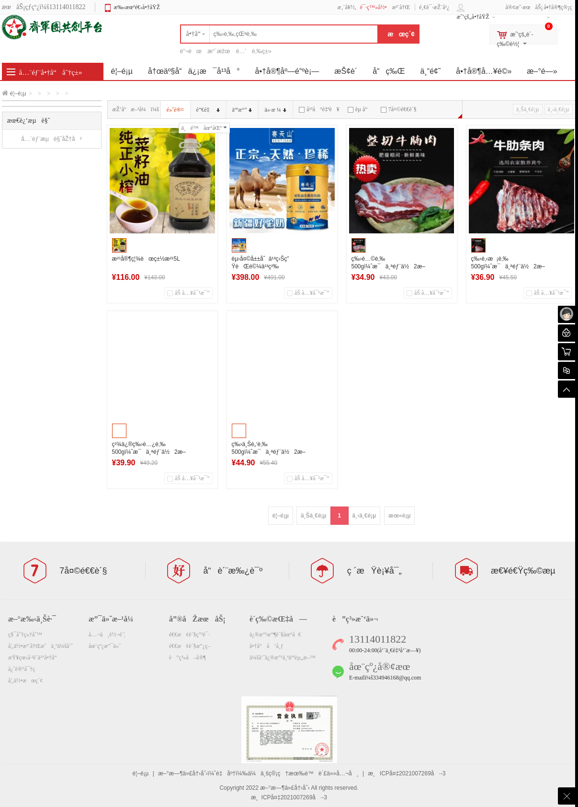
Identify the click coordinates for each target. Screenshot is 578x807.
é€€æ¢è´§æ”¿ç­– (190, 646)
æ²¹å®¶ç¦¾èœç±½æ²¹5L (146, 258)
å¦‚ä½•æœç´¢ (25, 680)
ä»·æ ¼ (275, 109)
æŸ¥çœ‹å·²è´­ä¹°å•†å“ (35, 657)
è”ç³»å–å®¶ (187, 657)
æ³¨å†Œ (401, 7)
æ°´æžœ (218, 51)
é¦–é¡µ (18, 93)
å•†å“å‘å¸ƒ (266, 646)
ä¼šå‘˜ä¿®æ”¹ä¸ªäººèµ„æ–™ (282, 657)
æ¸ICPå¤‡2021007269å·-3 (406, 773)
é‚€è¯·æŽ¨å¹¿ (434, 7)
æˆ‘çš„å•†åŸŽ (473, 16)
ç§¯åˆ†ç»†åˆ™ (25, 634)
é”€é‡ (208, 109)
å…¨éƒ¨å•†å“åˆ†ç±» (50, 72)
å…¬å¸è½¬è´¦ (107, 634)
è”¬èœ (191, 51)
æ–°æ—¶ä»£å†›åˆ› (284, 787)
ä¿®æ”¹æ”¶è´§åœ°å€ (275, 634)
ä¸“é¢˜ (430, 71)
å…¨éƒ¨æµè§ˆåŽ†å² (51, 139)
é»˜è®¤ (175, 109)
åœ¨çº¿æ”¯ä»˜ (105, 646)
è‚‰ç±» (262, 51)
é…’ (241, 51)
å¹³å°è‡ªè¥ (319, 109)
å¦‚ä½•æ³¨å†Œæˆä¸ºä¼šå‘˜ (40, 646)
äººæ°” (242, 109)
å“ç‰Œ (389, 71)
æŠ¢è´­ (345, 71)
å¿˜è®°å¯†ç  (25, 669)
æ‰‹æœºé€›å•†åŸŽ (136, 7)
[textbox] (279, 34)
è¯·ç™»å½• (373, 7)
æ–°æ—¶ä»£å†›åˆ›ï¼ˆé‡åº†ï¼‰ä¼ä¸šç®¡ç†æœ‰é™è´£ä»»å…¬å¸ (258, 773)
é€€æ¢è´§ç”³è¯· (189, 634)
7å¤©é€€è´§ (399, 109)
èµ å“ (360, 109)
